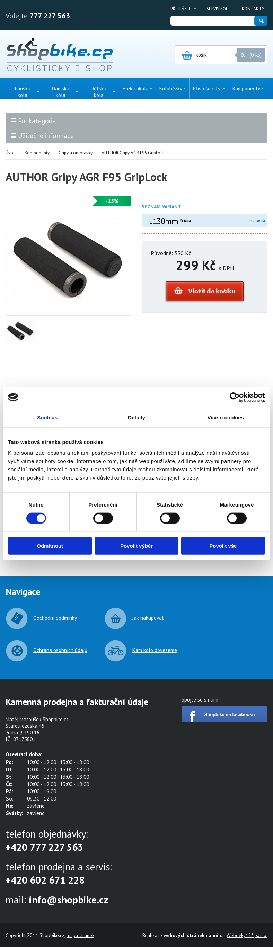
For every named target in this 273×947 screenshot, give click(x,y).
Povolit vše (223, 546)
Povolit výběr (136, 546)
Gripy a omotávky (76, 153)
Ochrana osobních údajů (60, 650)
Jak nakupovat (148, 618)
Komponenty (37, 153)
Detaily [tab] (136, 417)
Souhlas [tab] (47, 417)
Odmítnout (50, 546)
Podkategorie (37, 121)
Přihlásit (180, 9)
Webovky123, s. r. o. (247, 935)
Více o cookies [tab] (226, 417)
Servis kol (217, 9)
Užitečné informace (46, 136)
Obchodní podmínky (55, 618)
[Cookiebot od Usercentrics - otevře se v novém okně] (234, 397)
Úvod (11, 153)
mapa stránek (80, 935)
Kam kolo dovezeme (154, 650)
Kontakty (253, 9)
